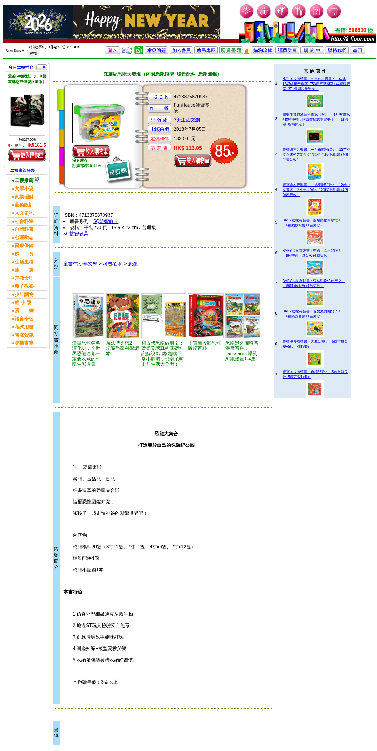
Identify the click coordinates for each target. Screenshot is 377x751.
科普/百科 (113, 263)
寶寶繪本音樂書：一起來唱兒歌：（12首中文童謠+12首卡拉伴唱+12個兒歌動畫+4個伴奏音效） (316, 190)
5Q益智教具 (105, 221)
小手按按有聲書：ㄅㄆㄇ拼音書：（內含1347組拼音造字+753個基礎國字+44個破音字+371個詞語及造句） (316, 84)
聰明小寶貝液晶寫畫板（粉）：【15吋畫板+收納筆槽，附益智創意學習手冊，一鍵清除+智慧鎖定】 (316, 119)
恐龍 (133, 263)
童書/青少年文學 (80, 263)
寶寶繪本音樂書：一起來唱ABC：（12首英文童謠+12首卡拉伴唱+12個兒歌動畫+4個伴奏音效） (316, 155)
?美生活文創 (187, 119)
